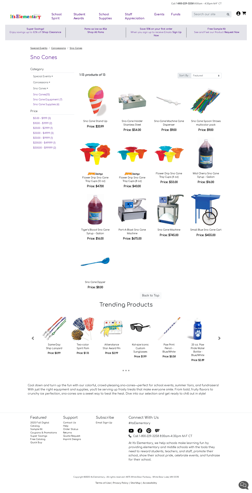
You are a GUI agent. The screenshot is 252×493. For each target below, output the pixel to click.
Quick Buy (36, 442)
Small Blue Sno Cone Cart (205, 230)
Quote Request (71, 436)
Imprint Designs (72, 439)
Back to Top (150, 295)
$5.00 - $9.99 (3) (42, 118)
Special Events (38, 48)
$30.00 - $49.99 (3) (43, 133)
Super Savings (38, 436)
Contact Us (69, 422)
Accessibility (150, 483)
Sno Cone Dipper (95, 282)
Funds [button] (175, 14)
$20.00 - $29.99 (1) (43, 128)
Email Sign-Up (104, 422)
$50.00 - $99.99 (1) (43, 138)
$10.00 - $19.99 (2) (42, 123)
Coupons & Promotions (43, 433)
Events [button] (159, 14)
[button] (33, 338)
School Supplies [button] (105, 16)
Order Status (70, 429)
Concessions (58, 48)
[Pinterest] (148, 431)
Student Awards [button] (79, 16)
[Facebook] (140, 431)
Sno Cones (76, 48)
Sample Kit (36, 429)
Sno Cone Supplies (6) (46, 104)
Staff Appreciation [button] (134, 16)
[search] (208, 14)
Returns (67, 433)
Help (65, 426)
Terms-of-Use (103, 483)
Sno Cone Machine (169, 230)
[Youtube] (131, 431)
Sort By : (184, 75)
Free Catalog (37, 439)
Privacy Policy (120, 483)
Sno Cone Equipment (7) (47, 99)
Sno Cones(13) (42, 94)
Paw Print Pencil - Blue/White (169, 348)
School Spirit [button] (57, 16)
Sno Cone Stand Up (95, 121)
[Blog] (157, 431)
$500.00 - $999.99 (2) (44, 147)
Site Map (135, 483)
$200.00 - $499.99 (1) (44, 142)
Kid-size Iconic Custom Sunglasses (140, 348)
